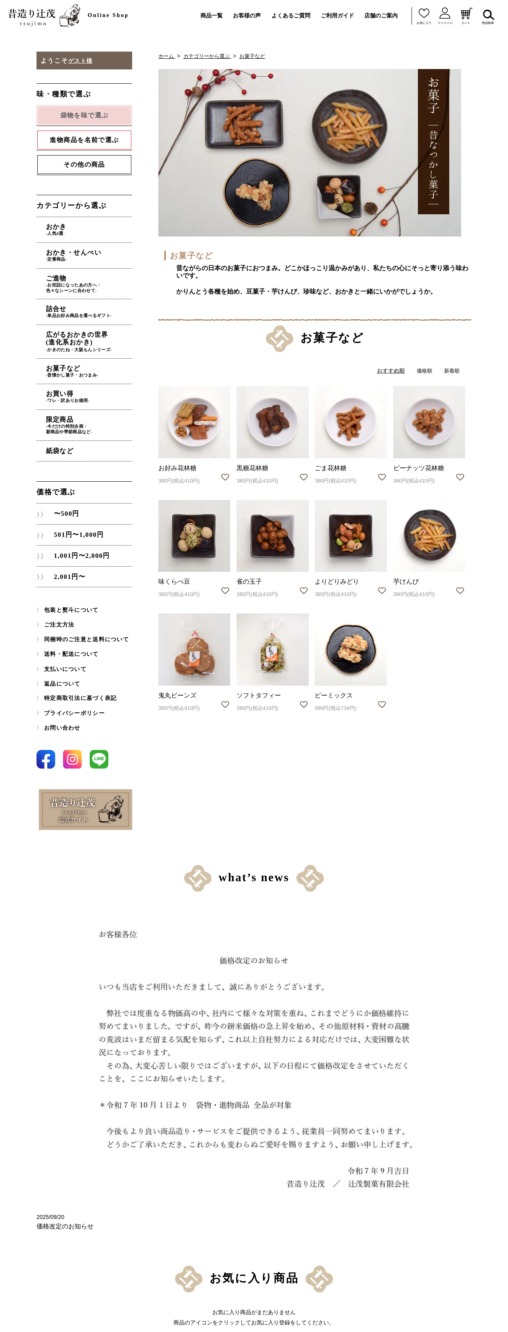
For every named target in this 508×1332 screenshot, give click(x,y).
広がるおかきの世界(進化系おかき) (95, 330)
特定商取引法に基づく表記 (75, 676)
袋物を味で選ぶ (171, 1148)
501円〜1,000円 (76, 515)
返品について (60, 662)
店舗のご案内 (381, 15)
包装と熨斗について (67, 592)
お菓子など (258, 56)
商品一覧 (211, 15)
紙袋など (73, 429)
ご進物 (95, 277)
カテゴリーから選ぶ (210, 56)
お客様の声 (247, 15)
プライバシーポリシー (70, 690)
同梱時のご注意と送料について (81, 620)
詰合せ (95, 302)
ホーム (167, 56)
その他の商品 (84, 165)
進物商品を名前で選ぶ (181, 1162)
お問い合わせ (60, 704)
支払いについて (62, 648)
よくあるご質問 (290, 15)
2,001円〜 (66, 559)
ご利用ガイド (337, 15)
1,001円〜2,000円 (80, 537)
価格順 (422, 370)
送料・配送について (67, 634)
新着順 (451, 370)
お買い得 (95, 379)
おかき (95, 229)
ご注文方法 (57, 606)
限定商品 (95, 404)
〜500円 (63, 493)
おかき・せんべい (95, 251)
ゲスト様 (82, 60)
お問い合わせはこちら (417, 1248)
